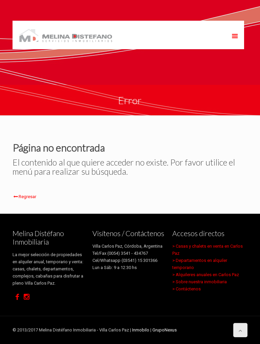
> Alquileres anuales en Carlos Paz (205, 274)
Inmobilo (140, 329)
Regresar (24, 196)
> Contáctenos (186, 288)
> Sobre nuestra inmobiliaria (199, 281)
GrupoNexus (164, 329)
